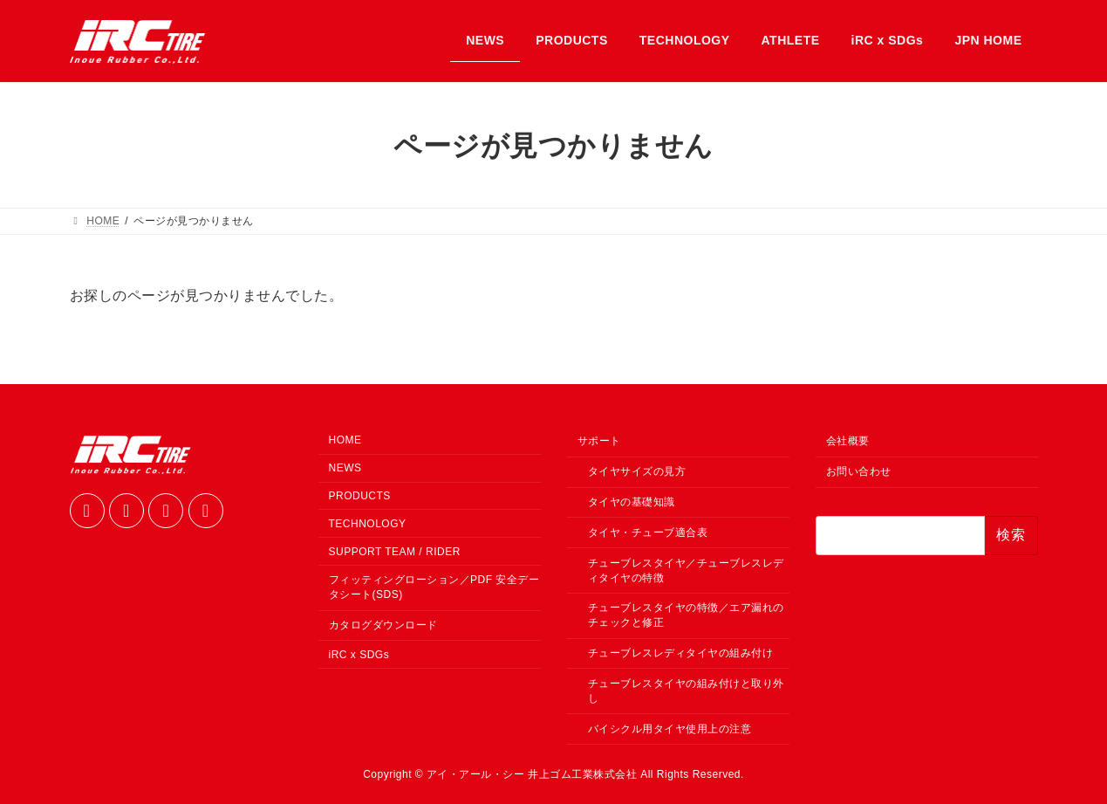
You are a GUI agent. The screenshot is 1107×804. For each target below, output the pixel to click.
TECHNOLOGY (368, 524)
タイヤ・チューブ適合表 (648, 532)
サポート (599, 441)
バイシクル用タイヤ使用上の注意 (670, 728)
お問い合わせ (859, 471)
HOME (345, 440)
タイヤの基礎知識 (631, 502)
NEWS (345, 468)
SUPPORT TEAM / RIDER (395, 551)
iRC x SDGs (359, 655)
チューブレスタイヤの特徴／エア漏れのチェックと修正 (686, 615)
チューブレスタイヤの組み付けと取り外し (686, 690)
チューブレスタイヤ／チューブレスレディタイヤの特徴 (686, 569)
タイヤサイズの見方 (637, 471)
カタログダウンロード (383, 625)
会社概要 (848, 441)
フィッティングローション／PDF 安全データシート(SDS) (434, 587)
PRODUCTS (360, 496)
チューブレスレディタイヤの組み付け (681, 653)
